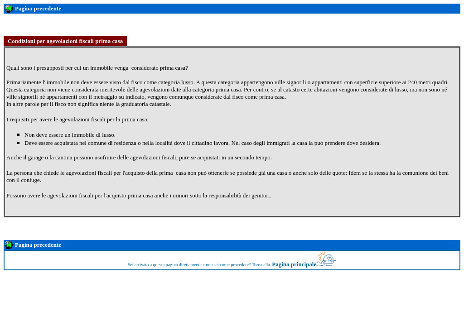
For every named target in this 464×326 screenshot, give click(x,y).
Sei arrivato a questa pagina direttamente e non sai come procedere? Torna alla (199, 264)
